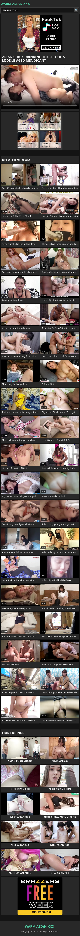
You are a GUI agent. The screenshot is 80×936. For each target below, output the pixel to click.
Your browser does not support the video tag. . (40, 87)
